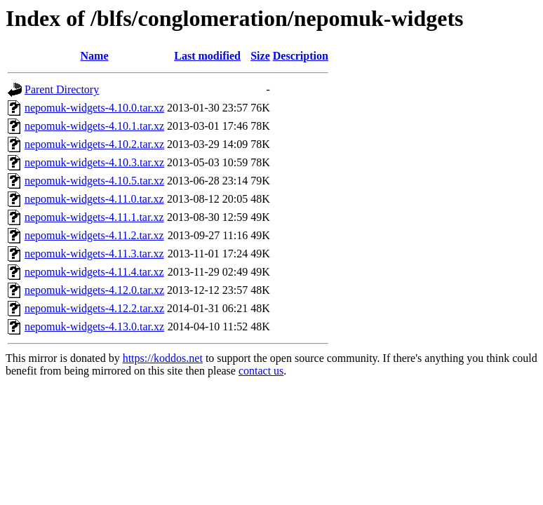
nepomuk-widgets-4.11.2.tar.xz (94, 235)
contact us (261, 371)
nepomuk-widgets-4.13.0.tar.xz (94, 326)
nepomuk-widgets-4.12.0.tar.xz (94, 290)
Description (300, 56)
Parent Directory (62, 89)
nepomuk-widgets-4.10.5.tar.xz (94, 181)
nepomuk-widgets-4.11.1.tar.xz (94, 217)
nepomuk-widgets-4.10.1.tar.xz (94, 126)
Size (260, 56)
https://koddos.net (163, 358)
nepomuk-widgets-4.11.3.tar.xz (94, 254)
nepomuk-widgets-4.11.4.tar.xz (94, 272)
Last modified (207, 56)
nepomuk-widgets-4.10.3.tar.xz (94, 162)
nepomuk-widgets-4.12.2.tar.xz (94, 308)
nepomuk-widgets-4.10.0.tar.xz (94, 108)
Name (95, 56)
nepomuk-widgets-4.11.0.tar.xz (94, 199)
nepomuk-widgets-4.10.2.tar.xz (94, 144)
